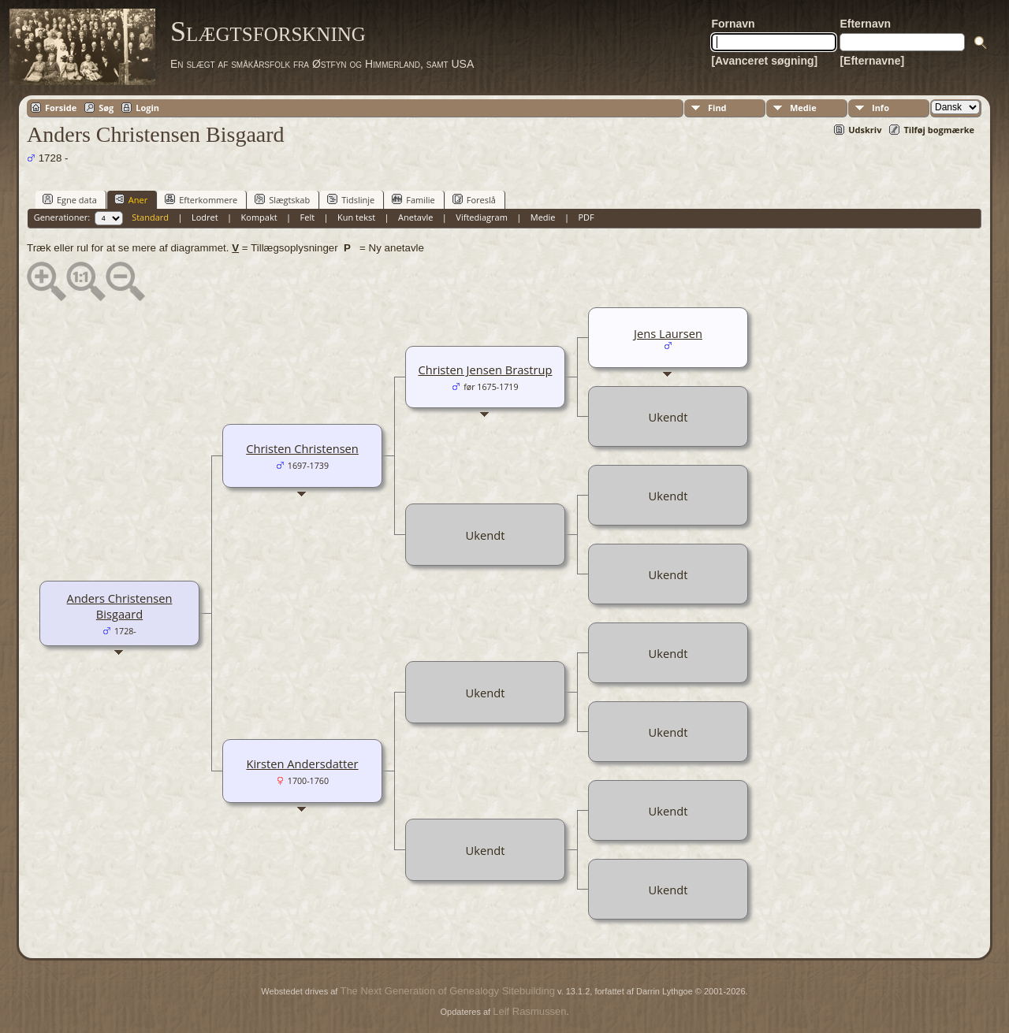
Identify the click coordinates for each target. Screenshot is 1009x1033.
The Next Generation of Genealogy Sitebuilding (447, 991)
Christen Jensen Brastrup (485, 369)
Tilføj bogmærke (938, 130)
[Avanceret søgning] (764, 60)
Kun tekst (356, 217)
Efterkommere (201, 199)
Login (147, 107)
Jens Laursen (668, 333)
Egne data (70, 199)
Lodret (205, 217)
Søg (106, 107)
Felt (307, 217)
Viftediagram (482, 217)
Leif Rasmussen (529, 1011)
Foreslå (474, 199)
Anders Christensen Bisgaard (120, 606)
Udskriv (864, 130)
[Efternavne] (872, 60)
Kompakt (259, 217)
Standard (150, 217)
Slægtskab (282, 199)
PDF (586, 217)
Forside (60, 107)
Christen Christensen (302, 448)
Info (880, 107)
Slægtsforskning (268, 31)
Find (717, 107)
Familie (413, 199)
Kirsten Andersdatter (302, 763)
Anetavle (415, 217)
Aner (130, 199)
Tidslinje (350, 199)
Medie (803, 107)
